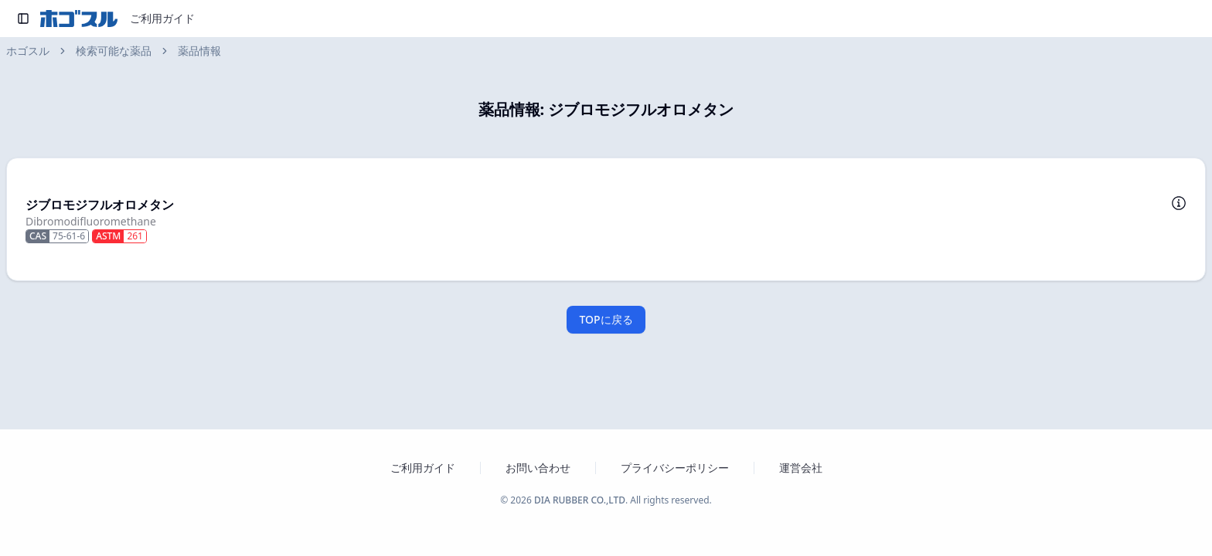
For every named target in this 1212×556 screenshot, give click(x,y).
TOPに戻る (605, 319)
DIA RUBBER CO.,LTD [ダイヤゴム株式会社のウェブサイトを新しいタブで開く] (579, 500)
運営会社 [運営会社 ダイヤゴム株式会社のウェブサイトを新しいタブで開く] (800, 467)
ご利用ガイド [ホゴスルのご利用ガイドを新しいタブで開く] (422, 467)
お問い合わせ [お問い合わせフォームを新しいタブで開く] (538, 467)
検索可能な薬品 (114, 50)
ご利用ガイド (162, 18)
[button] (606, 219)
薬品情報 (199, 50)
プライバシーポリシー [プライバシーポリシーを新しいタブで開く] (675, 467)
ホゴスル (27, 50)
